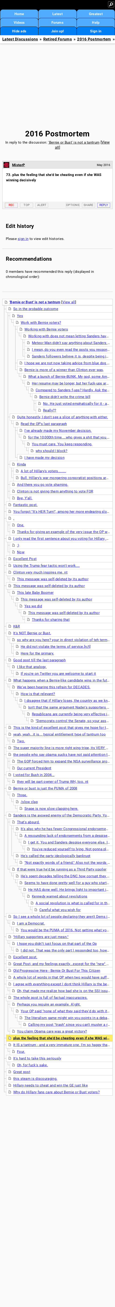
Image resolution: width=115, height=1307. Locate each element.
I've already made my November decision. (58, 431)
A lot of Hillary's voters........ (43, 471)
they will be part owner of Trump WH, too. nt (52, 782)
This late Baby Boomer (35, 593)
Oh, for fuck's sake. (32, 1065)
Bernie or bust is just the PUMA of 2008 (45, 788)
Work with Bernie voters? (41, 323)
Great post (21, 1072)
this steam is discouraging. (35, 1079)
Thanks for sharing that (51, 620)
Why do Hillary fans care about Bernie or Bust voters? (56, 1092)
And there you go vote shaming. (42, 485)
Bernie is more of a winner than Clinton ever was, (64, 370)
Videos (19, 22)
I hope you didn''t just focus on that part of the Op (57, 944)
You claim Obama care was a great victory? (52, 1031)
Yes (20, 316)
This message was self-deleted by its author (52, 579)
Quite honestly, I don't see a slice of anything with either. (62, 417)
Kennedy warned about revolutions (60, 896)
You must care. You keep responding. (62, 444)
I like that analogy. (32, 667)
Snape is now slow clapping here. (51, 809)
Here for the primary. (37, 653)
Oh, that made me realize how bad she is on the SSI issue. (64, 991)
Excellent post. (25, 957)
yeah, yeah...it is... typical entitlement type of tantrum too (59, 734)
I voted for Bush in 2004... (33, 775)
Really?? (49, 410)
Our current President (34, 768)
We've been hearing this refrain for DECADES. (53, 687)
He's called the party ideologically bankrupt (55, 856)
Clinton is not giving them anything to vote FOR (55, 491)
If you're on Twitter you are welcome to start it (58, 674)
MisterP (18, 165)
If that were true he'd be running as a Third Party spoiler (61, 869)
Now (20, 552)
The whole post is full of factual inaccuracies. (50, 998)
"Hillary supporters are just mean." (41, 937)
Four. (21, 1052)
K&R (16, 626)
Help (95, 22)
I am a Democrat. (31, 923)
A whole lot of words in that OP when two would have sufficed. (64, 977)
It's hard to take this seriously (37, 1058)
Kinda (21, 464)
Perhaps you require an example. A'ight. (49, 1004)
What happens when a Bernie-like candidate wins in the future (62, 680)
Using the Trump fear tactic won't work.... (46, 566)
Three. (22, 795)
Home (19, 14)
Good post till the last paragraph (39, 660)
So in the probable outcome (35, 309)
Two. (21, 741)
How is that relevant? (38, 694)
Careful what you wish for (60, 910)
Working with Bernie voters (46, 329)
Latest (57, 14)
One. (20, 525)
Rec (11, 205)
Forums (57, 22)
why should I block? (52, 451)
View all (68, 302)
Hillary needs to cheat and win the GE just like (50, 1085)
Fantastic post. (25, 505)
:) (18, 545)
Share (88, 205)
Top (27, 205)
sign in (23, 239)
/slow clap (29, 802)
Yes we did (33, 606)
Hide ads (19, 31)
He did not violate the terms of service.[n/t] (56, 647)
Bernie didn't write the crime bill (64, 397)
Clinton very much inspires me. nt (40, 572)
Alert (41, 205)
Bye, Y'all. (24, 498)
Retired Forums (57, 39)
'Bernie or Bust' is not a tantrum (73, 142)
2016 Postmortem (94, 39)
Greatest (96, 14)
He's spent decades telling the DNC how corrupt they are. (67, 876)
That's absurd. (28, 822)
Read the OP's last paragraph (44, 424)
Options (72, 205)
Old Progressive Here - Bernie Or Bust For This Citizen (56, 971)
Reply (103, 205)
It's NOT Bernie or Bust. (32, 633)
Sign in (95, 31)
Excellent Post (25, 559)
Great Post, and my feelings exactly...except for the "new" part (63, 964)
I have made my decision (44, 458)
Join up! (57, 31)
